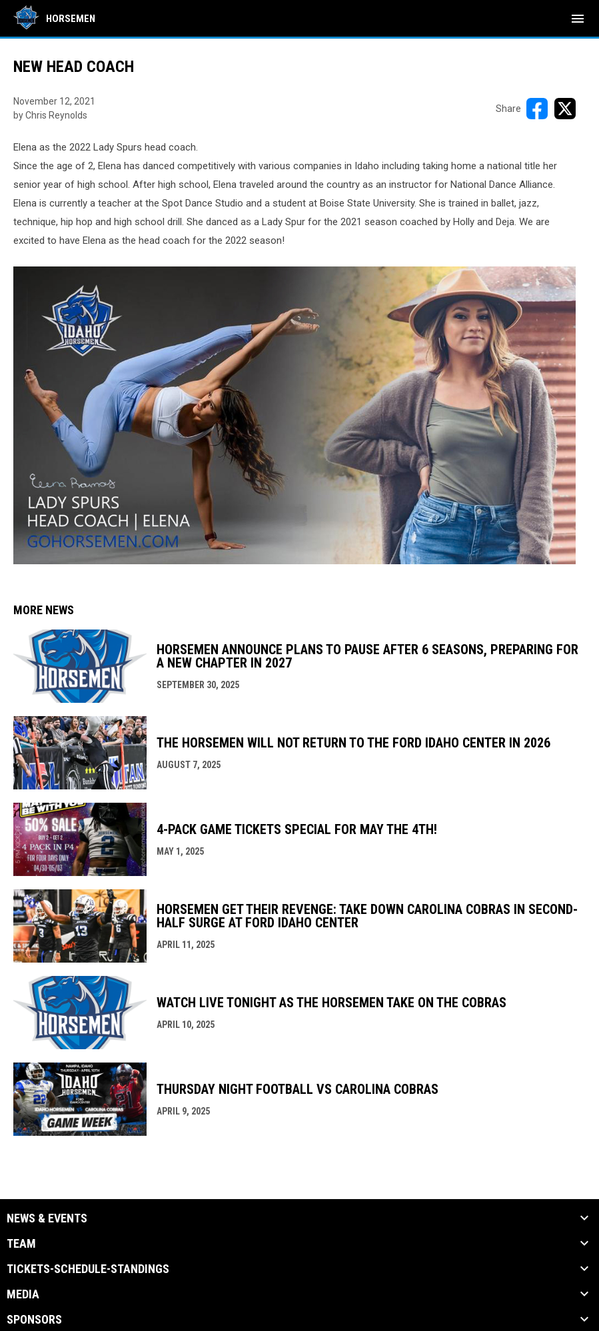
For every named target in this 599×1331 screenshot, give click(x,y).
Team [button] (21, 1244)
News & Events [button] (47, 1218)
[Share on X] (565, 108)
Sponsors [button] (34, 1320)
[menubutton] (578, 19)
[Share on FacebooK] (537, 108)
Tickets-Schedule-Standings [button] (88, 1269)
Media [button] (23, 1294)
